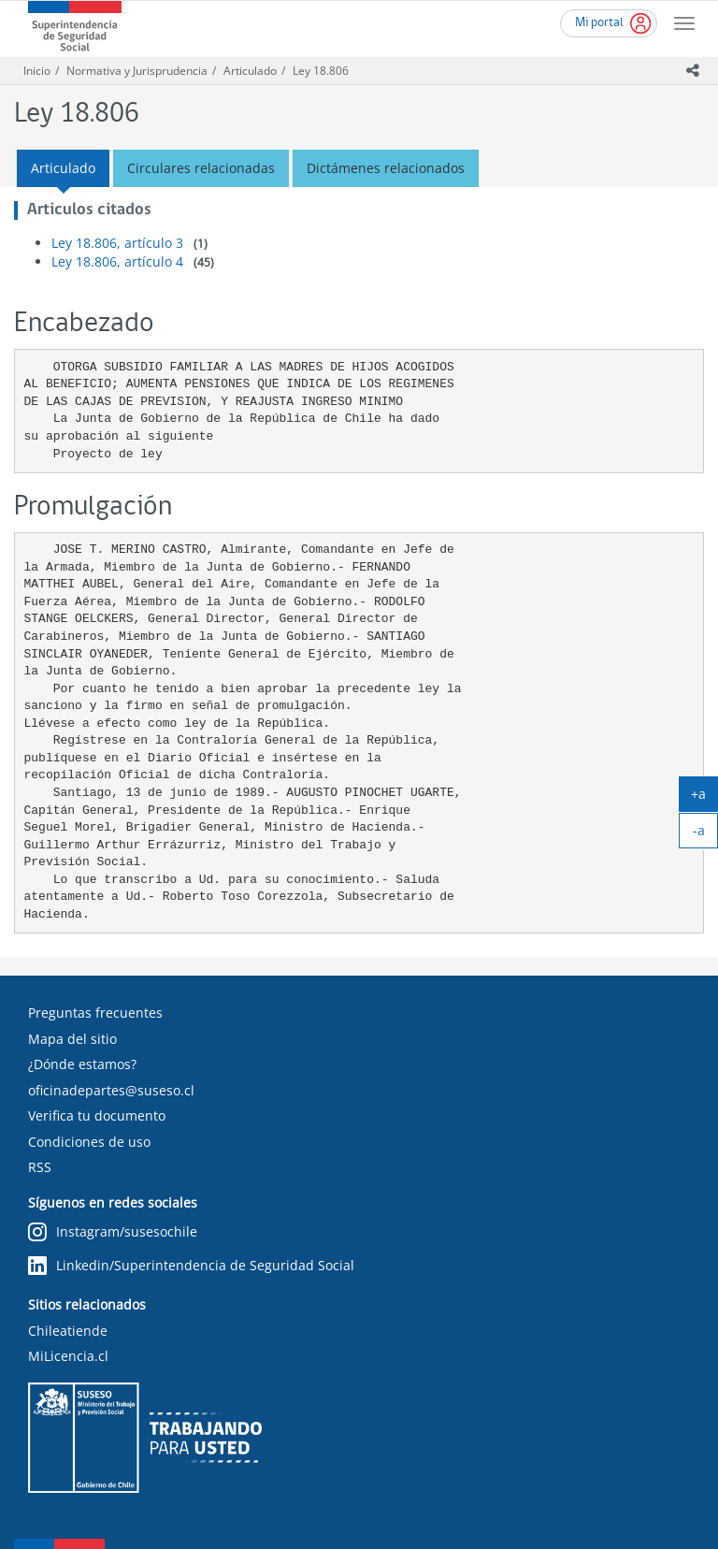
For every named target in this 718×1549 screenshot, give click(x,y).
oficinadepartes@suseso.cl (111, 1090)
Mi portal (599, 23)
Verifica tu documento (96, 1115)
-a (706, 834)
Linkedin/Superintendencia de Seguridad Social (191, 1266)
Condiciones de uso (89, 1142)
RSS (39, 1167)
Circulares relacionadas (201, 168)
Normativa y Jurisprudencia (137, 71)
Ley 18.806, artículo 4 (117, 261)
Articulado (250, 71)
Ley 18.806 (321, 71)
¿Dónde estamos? (82, 1064)
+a (704, 798)
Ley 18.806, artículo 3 (117, 243)
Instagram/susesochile (112, 1232)
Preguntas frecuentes (95, 1012)
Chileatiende (68, 1330)
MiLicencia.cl (68, 1356)
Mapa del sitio (72, 1039)
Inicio (36, 71)
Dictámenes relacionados (386, 168)
